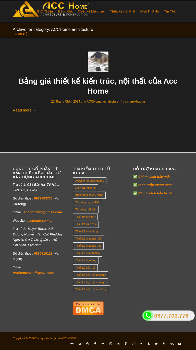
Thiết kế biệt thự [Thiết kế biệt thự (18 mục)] (85, 216)
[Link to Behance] (80, 343)
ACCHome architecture (102, 101)
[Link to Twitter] (156, 343)
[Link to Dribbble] (87, 343)
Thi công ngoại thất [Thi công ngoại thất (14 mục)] (87, 202)
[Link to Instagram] (110, 343)
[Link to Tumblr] (149, 343)
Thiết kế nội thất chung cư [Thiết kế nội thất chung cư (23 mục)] (91, 282)
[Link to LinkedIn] (118, 343)
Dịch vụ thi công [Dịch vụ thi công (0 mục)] (85, 187)
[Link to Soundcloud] (141, 343)
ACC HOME (68, 338)
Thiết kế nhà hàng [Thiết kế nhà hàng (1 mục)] (86, 231)
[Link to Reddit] (133, 343)
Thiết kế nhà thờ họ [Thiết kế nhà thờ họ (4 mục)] (87, 253)
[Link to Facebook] (95, 343)
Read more (25, 110)
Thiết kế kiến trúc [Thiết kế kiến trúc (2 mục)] (85, 224)
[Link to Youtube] (179, 343)
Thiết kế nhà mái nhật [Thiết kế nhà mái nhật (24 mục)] (88, 238)
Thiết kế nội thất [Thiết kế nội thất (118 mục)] (85, 267)
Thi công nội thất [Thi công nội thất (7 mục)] (85, 209)
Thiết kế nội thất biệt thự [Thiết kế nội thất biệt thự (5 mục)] (90, 274)
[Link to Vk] (172, 343)
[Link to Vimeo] (164, 343)
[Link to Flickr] (103, 343)
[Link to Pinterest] (126, 343)
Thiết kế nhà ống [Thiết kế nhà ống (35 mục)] (85, 260)
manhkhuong (136, 101)
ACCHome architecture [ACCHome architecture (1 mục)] (89, 180)
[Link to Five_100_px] (72, 343)
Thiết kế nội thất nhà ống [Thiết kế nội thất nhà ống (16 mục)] (91, 289)
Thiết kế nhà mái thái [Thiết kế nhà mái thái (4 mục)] (88, 245)
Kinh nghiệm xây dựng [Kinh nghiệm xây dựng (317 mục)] (89, 194)
